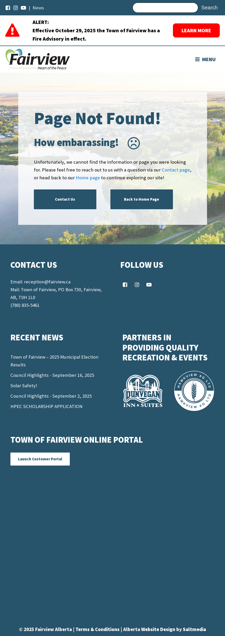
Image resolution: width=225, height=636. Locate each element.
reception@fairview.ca (47, 282)
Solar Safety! (23, 386)
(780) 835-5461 (25, 305)
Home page (88, 178)
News (38, 8)
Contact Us (65, 199)
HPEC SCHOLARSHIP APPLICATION (46, 406)
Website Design (158, 629)
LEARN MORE (196, 30)
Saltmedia (194, 629)
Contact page (176, 170)
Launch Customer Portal (40, 458)
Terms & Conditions (98, 629)
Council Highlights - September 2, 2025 (51, 396)
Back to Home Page (141, 199)
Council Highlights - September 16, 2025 (52, 375)
